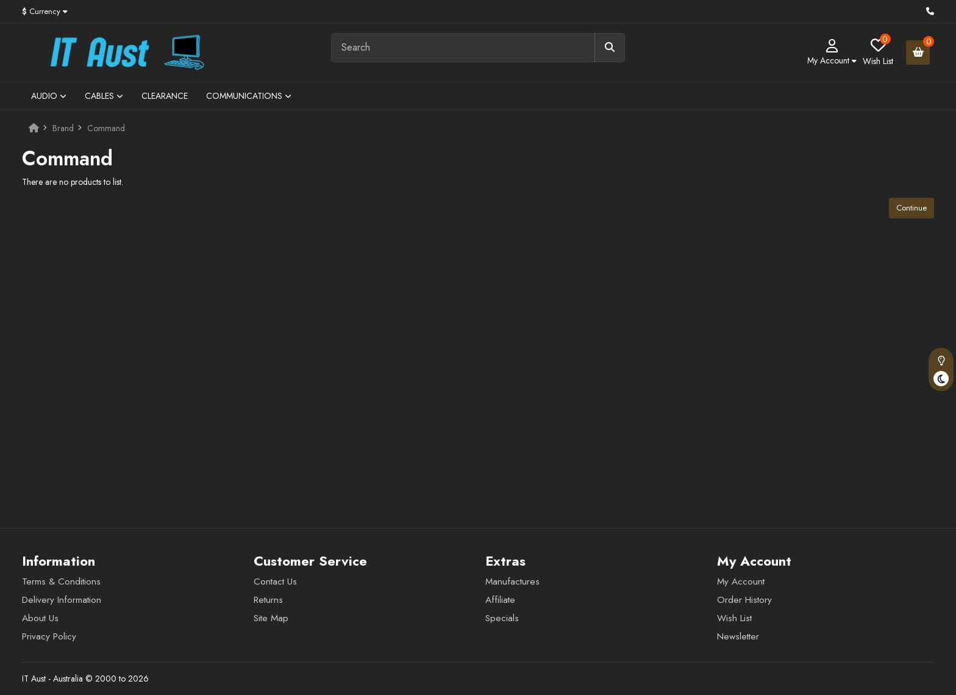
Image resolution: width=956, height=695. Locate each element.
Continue (911, 208)
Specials (502, 618)
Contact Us (275, 581)
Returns (268, 600)
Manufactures (512, 581)
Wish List (734, 618)
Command (106, 128)
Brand (63, 128)
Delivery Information (61, 600)
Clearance (164, 96)
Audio (48, 96)
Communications (248, 96)
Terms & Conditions (61, 581)
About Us (40, 618)
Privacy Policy (49, 636)
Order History (744, 600)
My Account (741, 581)
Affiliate (500, 600)
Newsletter (738, 636)
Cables (104, 96)
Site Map (271, 618)
